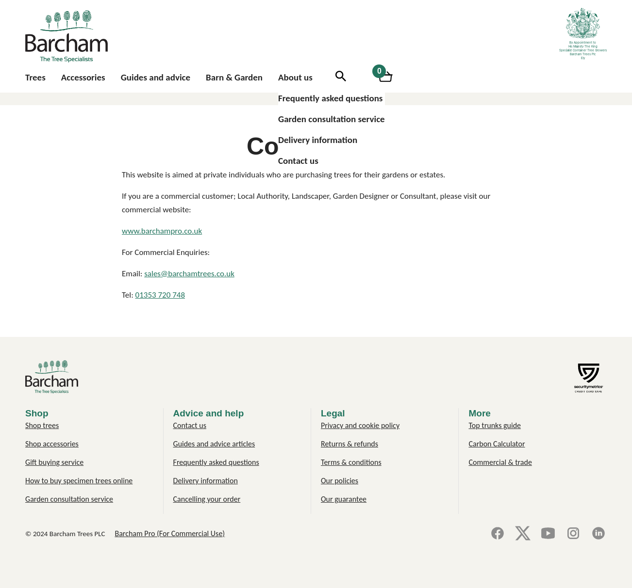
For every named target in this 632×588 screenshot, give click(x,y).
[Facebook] (497, 533)
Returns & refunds (349, 443)
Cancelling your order (207, 499)
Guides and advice (155, 77)
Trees (35, 77)
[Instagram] (573, 533)
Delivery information (317, 139)
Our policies (339, 480)
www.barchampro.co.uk (162, 231)
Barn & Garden (234, 77)
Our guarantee (343, 499)
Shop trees (42, 425)
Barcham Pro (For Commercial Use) (170, 533)
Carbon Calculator (496, 443)
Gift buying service (54, 462)
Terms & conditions (351, 462)
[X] (523, 533)
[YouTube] (548, 533)
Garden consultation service (331, 119)
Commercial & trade (500, 462)
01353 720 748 (160, 295)
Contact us (298, 160)
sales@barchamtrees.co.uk (189, 274)
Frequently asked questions (330, 98)
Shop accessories (52, 443)
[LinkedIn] (598, 533)
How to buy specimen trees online (79, 480)
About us (295, 77)
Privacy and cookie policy (360, 425)
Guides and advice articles (214, 443)
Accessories (83, 77)
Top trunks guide (494, 425)
